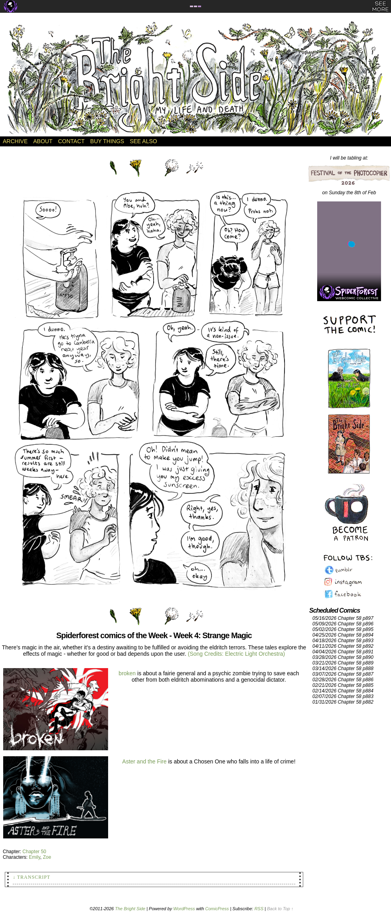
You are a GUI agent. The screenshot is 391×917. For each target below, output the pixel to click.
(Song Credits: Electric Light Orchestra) (236, 654)
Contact (71, 141)
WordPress (184, 908)
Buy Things (107, 141)
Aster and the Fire (144, 761)
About (42, 141)
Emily (34, 857)
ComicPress (217, 908)
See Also (143, 141)
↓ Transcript (31, 877)
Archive (15, 141)
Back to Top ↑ (280, 908)
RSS (259, 908)
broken (127, 673)
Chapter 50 (34, 851)
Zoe (47, 857)
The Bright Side (195, 78)
